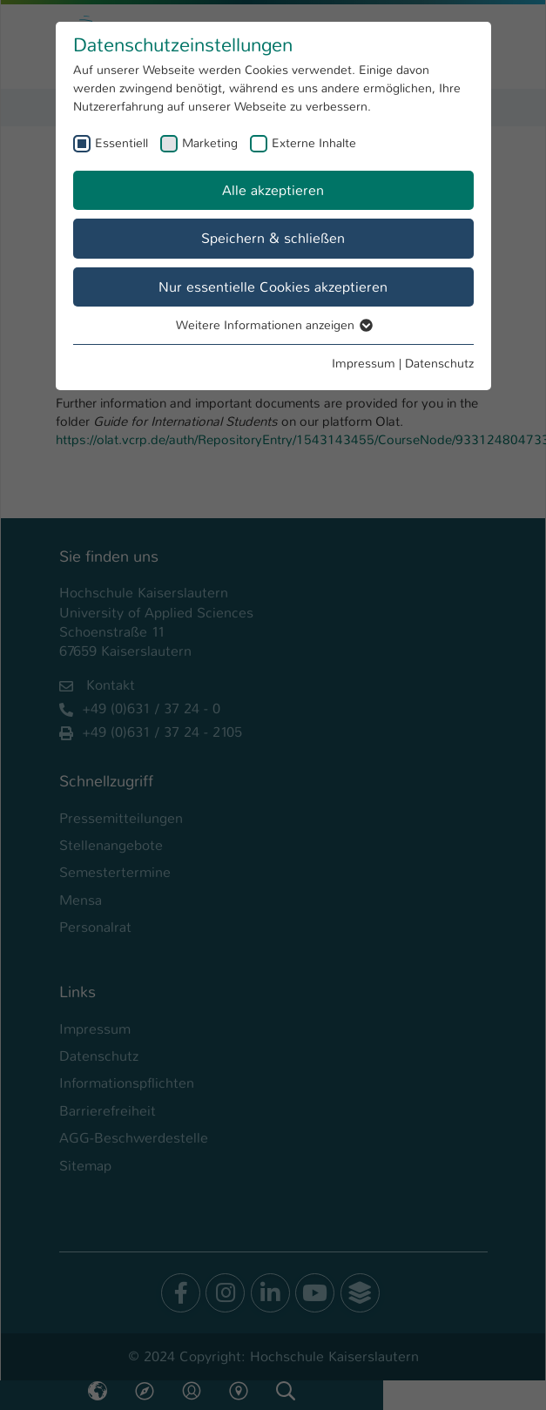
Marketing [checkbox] (210, 143)
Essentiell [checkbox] (121, 143)
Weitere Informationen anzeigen (273, 325)
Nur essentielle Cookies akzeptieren (273, 287)
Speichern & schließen (273, 238)
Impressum (363, 363)
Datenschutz (439, 363)
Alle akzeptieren (273, 190)
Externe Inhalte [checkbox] (314, 143)
